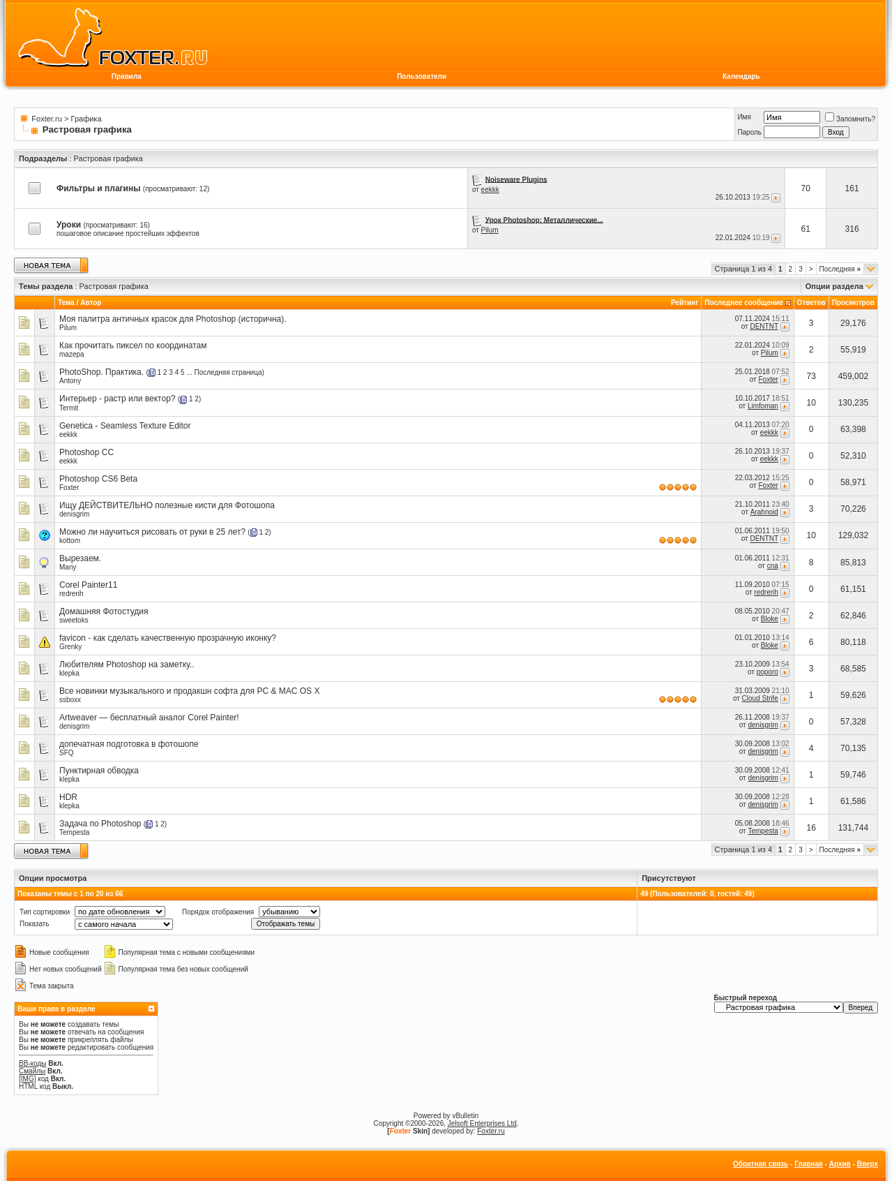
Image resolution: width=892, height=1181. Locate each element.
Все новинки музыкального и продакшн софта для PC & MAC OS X (189, 691)
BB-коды (33, 1063)
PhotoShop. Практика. (101, 372)
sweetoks (74, 620)
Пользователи (421, 76)
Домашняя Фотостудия (103, 611)
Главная (808, 1164)
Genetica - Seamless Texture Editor (125, 426)
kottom (69, 540)
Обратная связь (760, 1164)
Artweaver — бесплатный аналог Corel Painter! (149, 717)
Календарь (741, 76)
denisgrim (74, 514)
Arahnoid (764, 512)
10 (811, 403)
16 (811, 828)
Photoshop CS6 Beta (98, 479)
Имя (743, 117)
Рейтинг (684, 302)
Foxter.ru (46, 118)
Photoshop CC (86, 452)
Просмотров (853, 302)
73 (811, 376)
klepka (69, 673)
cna (772, 566)
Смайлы (32, 1071)
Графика (86, 118)
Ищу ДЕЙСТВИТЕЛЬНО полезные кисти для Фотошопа (167, 505)
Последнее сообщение (743, 302)
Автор (90, 302)
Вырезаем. (80, 558)
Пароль (749, 132)
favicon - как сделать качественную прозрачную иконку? (167, 638)
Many (67, 567)
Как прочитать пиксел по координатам (133, 345)
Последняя (840, 269)
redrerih (71, 593)
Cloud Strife (760, 698)
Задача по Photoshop (100, 824)
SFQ (66, 753)
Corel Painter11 (88, 585)
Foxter (768, 379)
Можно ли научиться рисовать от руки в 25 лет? (152, 532)
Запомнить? (850, 119)
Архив (840, 1164)
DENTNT (764, 326)
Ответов (811, 302)
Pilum (490, 230)
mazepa (71, 354)
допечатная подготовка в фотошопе (129, 744)
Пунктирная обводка (99, 770)
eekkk (490, 189)
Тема (66, 302)
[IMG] (27, 1079)
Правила (127, 76)
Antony (70, 381)
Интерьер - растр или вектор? (117, 398)
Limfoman (763, 406)
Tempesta (74, 832)
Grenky (70, 647)
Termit (68, 408)
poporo (767, 672)
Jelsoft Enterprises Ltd (482, 1123)
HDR (68, 797)
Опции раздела (834, 286)
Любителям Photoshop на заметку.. (127, 664)
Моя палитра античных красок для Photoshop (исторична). (173, 319)
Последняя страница (228, 372)
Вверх (867, 1164)
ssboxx (70, 700)
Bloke (769, 619)
